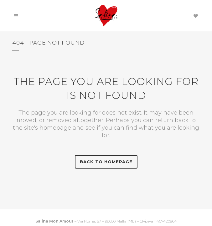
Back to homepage (106, 161)
